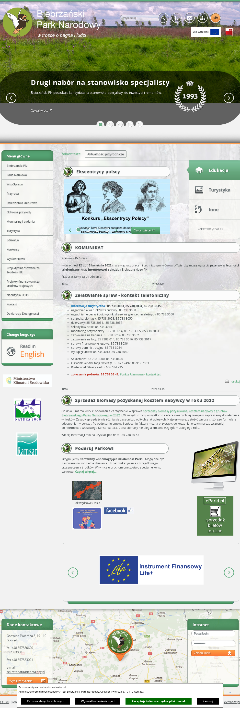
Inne (214, 209)
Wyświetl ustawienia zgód (97, 701)
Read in (32, 351)
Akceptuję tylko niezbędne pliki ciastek (158, 701)
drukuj (235, 381)
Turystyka (219, 190)
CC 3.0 (4, 702)
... (95, 471)
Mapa (120, 645)
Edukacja (219, 170)
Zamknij (208, 701)
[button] (100, 124)
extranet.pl (232, 702)
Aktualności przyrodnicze (105, 154)
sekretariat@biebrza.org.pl (26, 672)
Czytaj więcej (43, 110)
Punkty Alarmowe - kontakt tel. (140, 374)
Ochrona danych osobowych (45, 701)
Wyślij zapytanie (21, 681)
